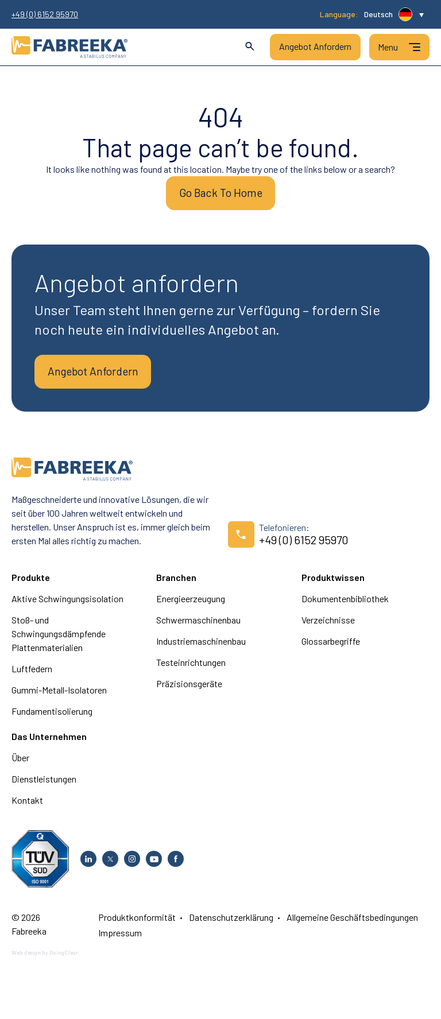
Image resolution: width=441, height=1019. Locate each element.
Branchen (176, 582)
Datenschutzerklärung (231, 922)
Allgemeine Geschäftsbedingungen (352, 922)
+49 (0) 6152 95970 (44, 14)
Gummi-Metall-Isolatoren (59, 694)
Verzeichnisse (328, 624)
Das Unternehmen (49, 741)
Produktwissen (333, 582)
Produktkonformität (137, 922)
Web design (26, 957)
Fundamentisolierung (51, 716)
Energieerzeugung (190, 603)
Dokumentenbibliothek (345, 603)
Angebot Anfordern (315, 46)
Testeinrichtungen (191, 667)
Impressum (120, 937)
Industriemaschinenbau (201, 646)
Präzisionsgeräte (189, 688)
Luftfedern (31, 673)
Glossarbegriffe (330, 646)
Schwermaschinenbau (198, 624)
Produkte (30, 582)
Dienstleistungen (43, 783)
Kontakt (27, 805)
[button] (394, 14)
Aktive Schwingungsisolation (67, 603)
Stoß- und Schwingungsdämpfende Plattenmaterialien (58, 638)
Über (20, 762)
